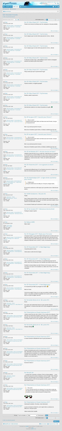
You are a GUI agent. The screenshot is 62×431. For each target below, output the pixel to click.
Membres (24, 6)
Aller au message (54, 30)
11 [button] (56, 19)
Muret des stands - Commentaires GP (14, 25)
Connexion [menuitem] (56, 7)
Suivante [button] (58, 19)
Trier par (15, 415)
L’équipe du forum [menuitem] (52, 424)
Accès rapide (4, 7)
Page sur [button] (45, 19)
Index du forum (14, 424)
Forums (16, 6)
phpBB (27, 426)
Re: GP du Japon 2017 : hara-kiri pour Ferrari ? (38, 117)
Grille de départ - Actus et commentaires (15, 315)
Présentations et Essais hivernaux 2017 (14, 316)
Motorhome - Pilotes (11, 197)
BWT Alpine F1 (9, 377)
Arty (33, 427)
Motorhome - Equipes (11, 375)
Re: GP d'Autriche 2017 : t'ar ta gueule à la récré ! (39, 165)
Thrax (6, 22)
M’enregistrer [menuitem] (58, 7)
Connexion (13, 9)
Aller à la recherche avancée (9, 16)
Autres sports (9, 225)
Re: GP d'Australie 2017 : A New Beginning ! (37, 247)
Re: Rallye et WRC (29, 222)
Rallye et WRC (9, 226)
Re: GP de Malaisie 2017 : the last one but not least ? (40, 151)
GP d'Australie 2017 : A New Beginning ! (14, 251)
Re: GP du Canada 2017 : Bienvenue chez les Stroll (39, 209)
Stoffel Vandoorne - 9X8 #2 (11, 198)
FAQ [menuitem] (54, 7)
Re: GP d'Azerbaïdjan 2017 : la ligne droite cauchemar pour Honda (40, 178)
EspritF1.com (9, 6)
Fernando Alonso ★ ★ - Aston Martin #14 (14, 304)
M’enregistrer (21, 9)
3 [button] (50, 19)
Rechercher (55, 3)
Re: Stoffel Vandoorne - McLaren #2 (35, 194)
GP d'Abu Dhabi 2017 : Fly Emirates (13, 26)
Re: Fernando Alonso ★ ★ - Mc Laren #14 (36, 300)
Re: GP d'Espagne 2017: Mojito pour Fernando (38, 234)
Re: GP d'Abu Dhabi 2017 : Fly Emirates (36, 22)
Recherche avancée (58, 3)
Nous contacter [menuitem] (44, 424)
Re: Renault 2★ (28, 373)
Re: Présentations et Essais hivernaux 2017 (37, 312)
